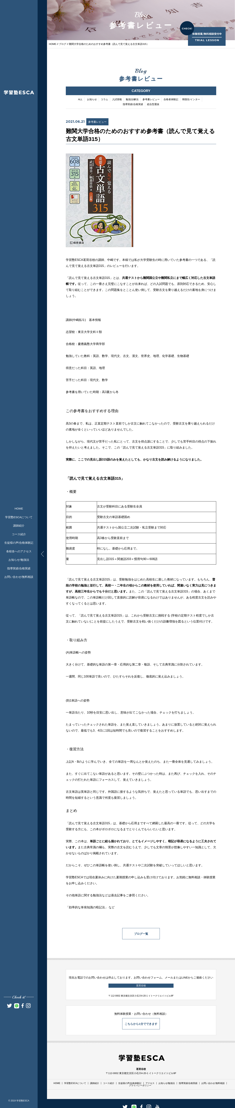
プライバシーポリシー (140, 1085)
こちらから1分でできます (141, 1023)
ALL (80, 99)
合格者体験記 (171, 99)
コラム (104, 99)
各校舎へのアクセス (19, 551)
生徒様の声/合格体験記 (18, 542)
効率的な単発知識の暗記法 (87, 907)
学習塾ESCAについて (19, 517)
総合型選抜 (153, 104)
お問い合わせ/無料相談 (18, 576)
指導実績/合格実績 (18, 568)
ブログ (62, 44)
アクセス (150, 1083)
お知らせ (92, 99)
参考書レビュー (151, 99)
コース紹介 (19, 534)
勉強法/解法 (132, 99)
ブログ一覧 (141, 934)
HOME (19, 508)
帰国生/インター (191, 99)
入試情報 (117, 99)
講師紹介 (18, 525)
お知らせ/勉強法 (18, 559)
